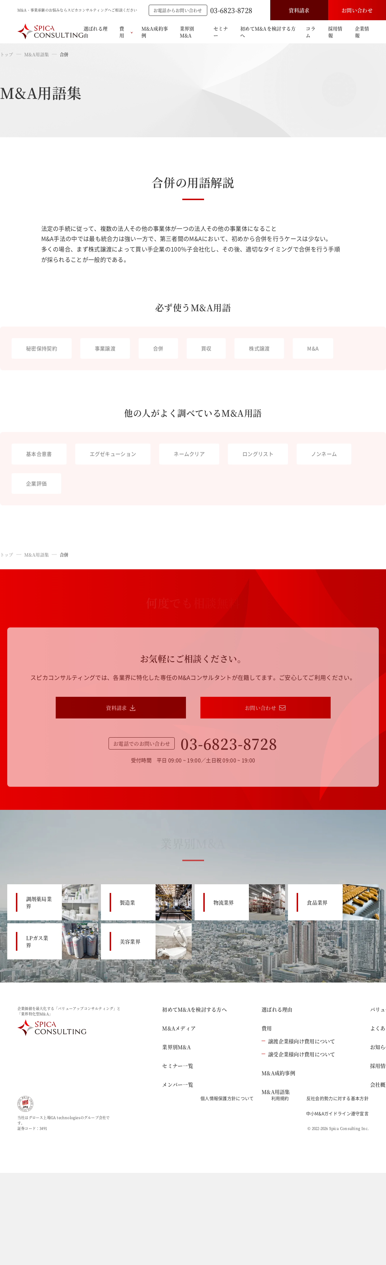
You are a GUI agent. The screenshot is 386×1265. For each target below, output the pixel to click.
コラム (310, 32)
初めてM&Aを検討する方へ (268, 32)
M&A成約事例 (154, 32)
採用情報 (335, 32)
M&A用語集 (36, 54)
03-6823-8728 (231, 10)
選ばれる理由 (95, 32)
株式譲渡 (259, 348)
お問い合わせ (357, 10)
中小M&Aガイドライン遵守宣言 (337, 1113)
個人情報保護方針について (227, 1098)
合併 (158, 348)
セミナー (220, 32)
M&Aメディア (179, 1028)
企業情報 (362, 32)
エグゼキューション (113, 453)
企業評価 (36, 483)
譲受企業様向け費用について (298, 1054)
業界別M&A (187, 32)
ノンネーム (324, 453)
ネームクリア (189, 453)
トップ (6, 54)
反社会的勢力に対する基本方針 (337, 1098)
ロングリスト (257, 453)
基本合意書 (39, 453)
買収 (206, 348)
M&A (313, 348)
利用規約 (280, 1098)
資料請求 (299, 10)
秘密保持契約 (41, 348)
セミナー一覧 (177, 1065)
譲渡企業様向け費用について (298, 1041)
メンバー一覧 (177, 1084)
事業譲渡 (105, 348)
